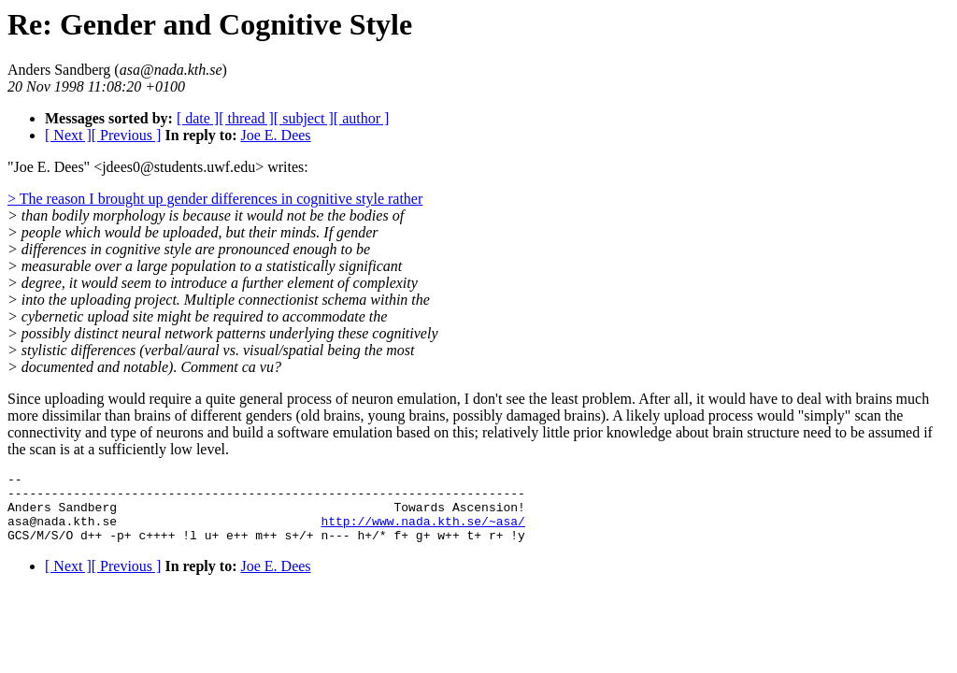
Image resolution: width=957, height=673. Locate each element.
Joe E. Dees (275, 135)
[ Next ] (68, 135)
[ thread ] (246, 118)
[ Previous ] (127, 135)
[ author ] (362, 118)
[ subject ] (304, 118)
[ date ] (198, 118)
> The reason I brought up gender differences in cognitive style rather (214, 199)
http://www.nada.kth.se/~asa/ (422, 531)
